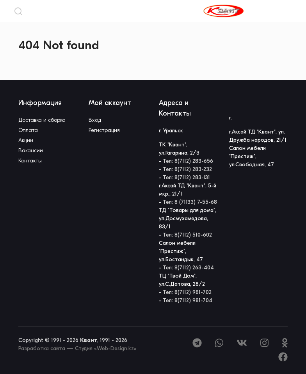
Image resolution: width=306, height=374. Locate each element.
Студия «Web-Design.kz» (106, 348)
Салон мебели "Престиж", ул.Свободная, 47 (251, 156)
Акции (25, 140)
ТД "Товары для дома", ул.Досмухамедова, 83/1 (187, 218)
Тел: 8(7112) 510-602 (187, 235)
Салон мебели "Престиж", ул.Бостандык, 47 (181, 251)
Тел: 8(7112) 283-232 (187, 169)
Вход (95, 120)
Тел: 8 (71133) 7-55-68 (190, 202)
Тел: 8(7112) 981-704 (187, 300)
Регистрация (104, 130)
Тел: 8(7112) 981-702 (187, 292)
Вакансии (30, 150)
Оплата (28, 130)
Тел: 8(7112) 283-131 (186, 177)
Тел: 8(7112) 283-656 (188, 161)
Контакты (30, 160)
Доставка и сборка (42, 120)
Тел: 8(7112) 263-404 (188, 267)
